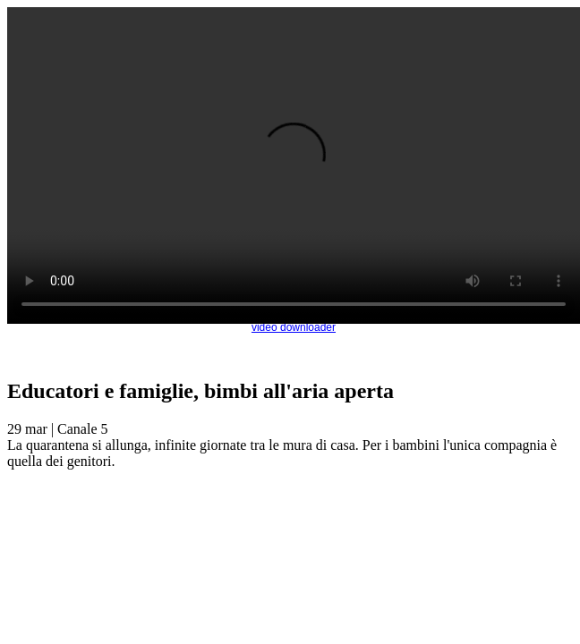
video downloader (294, 327)
